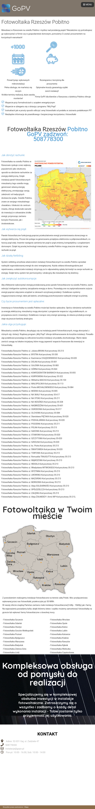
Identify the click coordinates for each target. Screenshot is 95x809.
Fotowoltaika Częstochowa (62, 652)
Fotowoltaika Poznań (12, 634)
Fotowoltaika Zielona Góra (14, 649)
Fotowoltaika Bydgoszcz (14, 638)
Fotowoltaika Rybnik (59, 645)
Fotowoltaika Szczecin (13, 620)
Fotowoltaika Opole (58, 623)
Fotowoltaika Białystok (13, 645)
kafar (29, 609)
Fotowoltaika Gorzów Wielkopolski (18, 631)
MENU (87, 4)
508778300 (11, 745)
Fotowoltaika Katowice (60, 634)
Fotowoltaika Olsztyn (12, 627)
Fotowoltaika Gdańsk (12, 623)
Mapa (26, 807)
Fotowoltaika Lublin (58, 631)
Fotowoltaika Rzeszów (36, 129)
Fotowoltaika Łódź (11, 652)
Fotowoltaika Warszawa (13, 641)
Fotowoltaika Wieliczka (60, 649)
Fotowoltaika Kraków (59, 638)
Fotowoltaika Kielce (58, 627)
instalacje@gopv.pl (14, 748)
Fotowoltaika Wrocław (60, 620)
